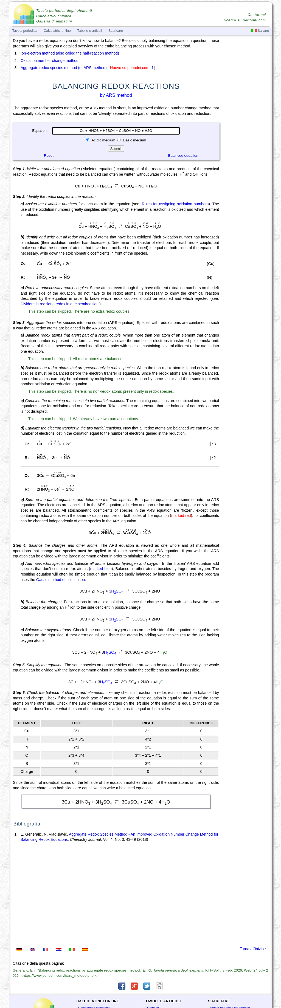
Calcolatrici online (57, 31)
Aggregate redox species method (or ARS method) (64, 68)
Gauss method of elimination (60, 579)
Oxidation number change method (49, 60)
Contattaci (257, 15)
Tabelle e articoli (89, 31)
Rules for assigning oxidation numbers (175, 204)
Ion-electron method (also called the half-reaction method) (70, 53)
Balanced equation (183, 155)
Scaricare (115, 31)
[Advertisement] (246, 189)
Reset (49, 155)
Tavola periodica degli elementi (64, 11)
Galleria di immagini (54, 21)
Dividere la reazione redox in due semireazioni (60, 304)
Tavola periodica (24, 31)
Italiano (260, 31)
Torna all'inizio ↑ (253, 949)
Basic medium (134, 140)
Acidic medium (103, 140)
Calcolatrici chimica (53, 16)
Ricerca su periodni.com (244, 20)
